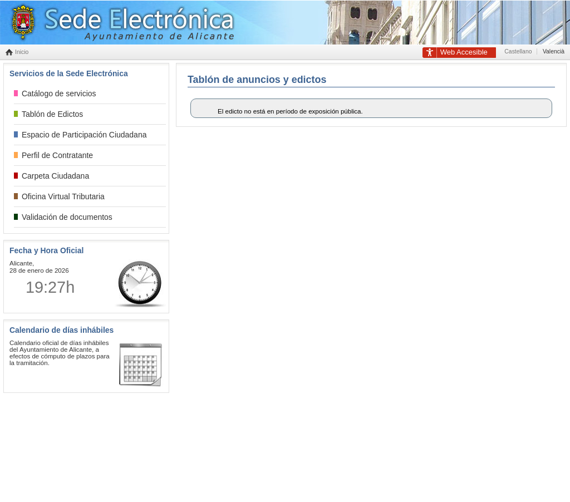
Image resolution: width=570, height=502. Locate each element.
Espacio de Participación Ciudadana (84, 134)
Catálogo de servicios (59, 93)
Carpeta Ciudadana (55, 175)
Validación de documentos (67, 217)
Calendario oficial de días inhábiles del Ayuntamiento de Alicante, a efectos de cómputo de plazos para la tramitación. (59, 352)
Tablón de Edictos (52, 114)
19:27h (50, 287)
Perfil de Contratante (57, 155)
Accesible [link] (464, 52)
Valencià (553, 51)
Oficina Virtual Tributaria (63, 196)
